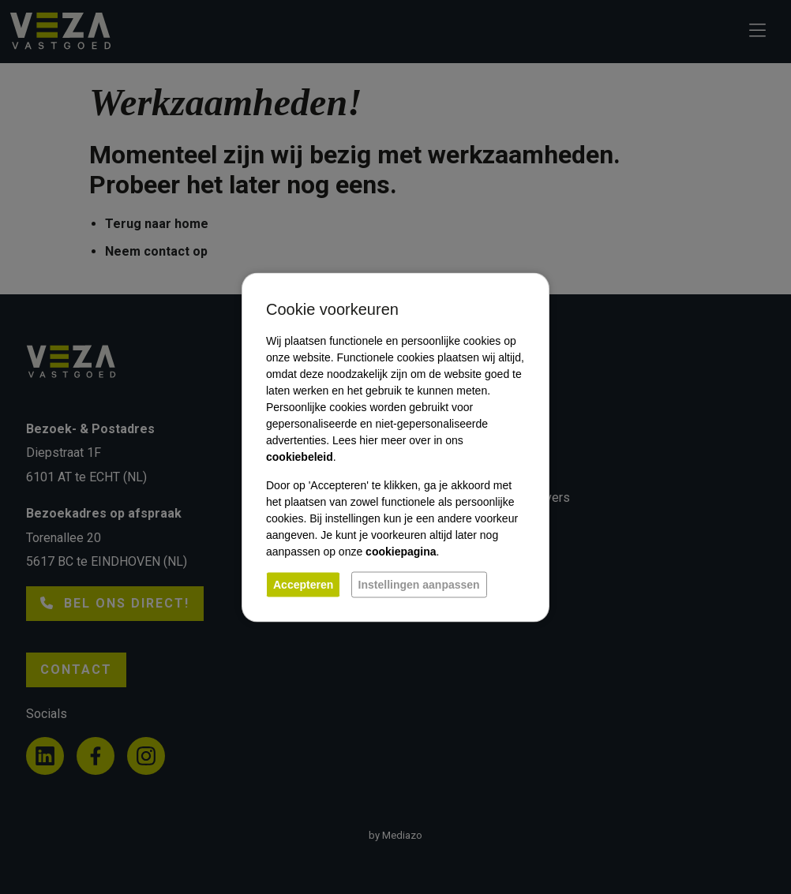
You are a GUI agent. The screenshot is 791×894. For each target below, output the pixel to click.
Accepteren (303, 584)
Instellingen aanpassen (419, 584)
